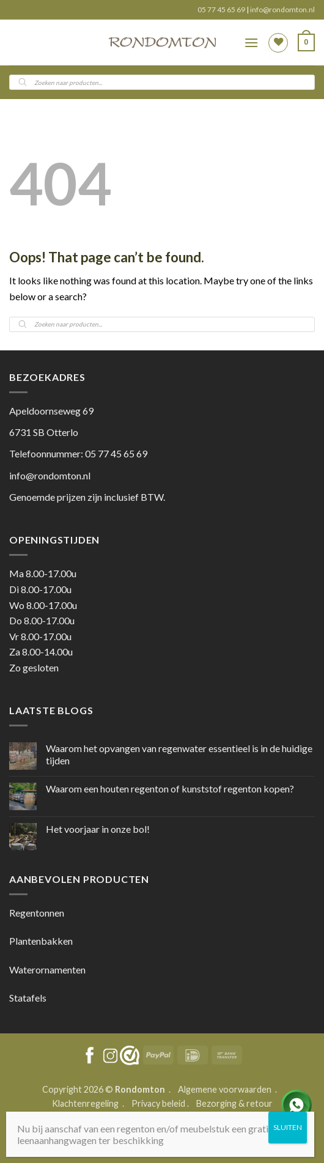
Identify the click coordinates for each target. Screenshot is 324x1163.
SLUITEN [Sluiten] (287, 1127)
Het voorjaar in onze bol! (98, 829)
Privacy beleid (158, 1103)
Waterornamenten (47, 969)
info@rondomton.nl (282, 9)
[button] (251, 42)
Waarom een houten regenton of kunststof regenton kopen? (170, 788)
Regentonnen (36, 912)
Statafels (27, 997)
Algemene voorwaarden (225, 1089)
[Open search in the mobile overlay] (162, 82)
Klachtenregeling (85, 1103)
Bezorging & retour (234, 1103)
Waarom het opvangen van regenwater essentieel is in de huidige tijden (179, 754)
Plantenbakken (41, 941)
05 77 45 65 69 (221, 9)
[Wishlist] (278, 43)
